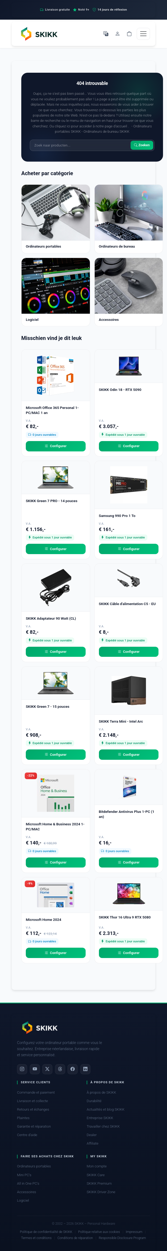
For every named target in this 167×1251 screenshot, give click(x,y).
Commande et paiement (36, 1092)
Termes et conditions (36, 1238)
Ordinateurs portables (34, 1166)
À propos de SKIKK (101, 1092)
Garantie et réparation (34, 1126)
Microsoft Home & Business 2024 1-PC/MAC (55, 826)
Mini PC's (24, 1175)
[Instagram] (22, 1069)
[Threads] (60, 1069)
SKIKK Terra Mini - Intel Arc (121, 721)
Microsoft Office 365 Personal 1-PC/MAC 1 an (52, 410)
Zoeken (142, 145)
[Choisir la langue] (106, 33)
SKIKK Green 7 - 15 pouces (47, 706)
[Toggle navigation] (143, 34)
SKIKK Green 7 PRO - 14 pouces (51, 501)
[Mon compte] (117, 33)
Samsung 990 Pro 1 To (117, 516)
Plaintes (23, 1118)
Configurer (55, 446)
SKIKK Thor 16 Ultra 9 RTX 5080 (125, 917)
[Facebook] (73, 1069)
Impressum (134, 1232)
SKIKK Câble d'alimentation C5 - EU (127, 604)
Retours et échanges (33, 1109)
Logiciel (23, 1200)
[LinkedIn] (85, 1069)
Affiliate (92, 1143)
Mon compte (97, 1166)
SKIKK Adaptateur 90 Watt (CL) (51, 618)
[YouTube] (35, 1069)
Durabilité (94, 1101)
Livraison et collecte (32, 1101)
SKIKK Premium (99, 1183)
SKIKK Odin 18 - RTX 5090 (120, 389)
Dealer (92, 1135)
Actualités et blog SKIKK (105, 1109)
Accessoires (26, 1192)
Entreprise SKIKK (100, 1118)
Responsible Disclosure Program (122, 1238)
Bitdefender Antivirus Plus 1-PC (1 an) (127, 814)
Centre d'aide (27, 1135)
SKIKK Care (96, 1175)
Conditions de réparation (75, 1238)
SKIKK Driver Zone (101, 1192)
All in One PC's (28, 1183)
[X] (47, 1069)
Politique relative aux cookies (99, 1232)
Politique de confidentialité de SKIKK (46, 1232)
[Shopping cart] (129, 33)
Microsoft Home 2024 (43, 919)
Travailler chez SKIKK (103, 1126)
